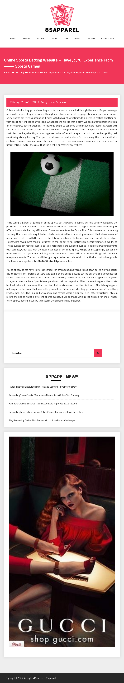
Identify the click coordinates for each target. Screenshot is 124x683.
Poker (77, 38)
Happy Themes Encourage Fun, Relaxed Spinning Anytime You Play (42, 387)
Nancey (15, 102)
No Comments (59, 102)
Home (12, 38)
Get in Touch (107, 38)
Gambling (26, 38)
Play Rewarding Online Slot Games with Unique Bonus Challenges (42, 420)
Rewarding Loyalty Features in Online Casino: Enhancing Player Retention (46, 412)
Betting (41, 38)
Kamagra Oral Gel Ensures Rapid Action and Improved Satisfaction (43, 403)
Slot (66, 38)
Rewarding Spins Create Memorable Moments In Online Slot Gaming (44, 395)
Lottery (91, 38)
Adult (54, 38)
